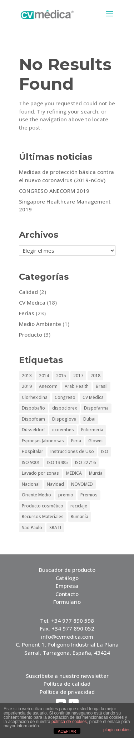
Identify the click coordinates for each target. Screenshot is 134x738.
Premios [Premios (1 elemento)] (89, 495)
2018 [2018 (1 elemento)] (95, 376)
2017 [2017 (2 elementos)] (78, 376)
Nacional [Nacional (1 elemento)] (31, 484)
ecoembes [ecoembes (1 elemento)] (63, 430)
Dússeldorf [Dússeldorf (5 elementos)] (33, 430)
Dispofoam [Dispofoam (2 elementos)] (33, 419)
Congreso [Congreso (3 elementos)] (65, 397)
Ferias (26, 313)
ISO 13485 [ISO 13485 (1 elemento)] (57, 462)
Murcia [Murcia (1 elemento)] (96, 473)
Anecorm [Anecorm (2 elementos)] (48, 386)
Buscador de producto (67, 569)
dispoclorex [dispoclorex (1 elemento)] (64, 408)
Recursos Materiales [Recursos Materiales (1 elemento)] (43, 516)
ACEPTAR (67, 731)
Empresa (67, 585)
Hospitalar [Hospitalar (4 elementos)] (32, 451)
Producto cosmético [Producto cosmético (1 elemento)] (42, 506)
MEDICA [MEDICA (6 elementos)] (74, 473)
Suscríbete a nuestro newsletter (67, 675)
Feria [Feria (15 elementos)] (76, 441)
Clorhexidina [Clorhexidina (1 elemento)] (35, 397)
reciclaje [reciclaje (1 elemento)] (78, 506)
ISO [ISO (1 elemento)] (104, 451)
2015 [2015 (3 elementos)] (61, 376)
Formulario (67, 601)
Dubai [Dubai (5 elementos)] (89, 419)
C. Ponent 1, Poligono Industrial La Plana (67, 644)
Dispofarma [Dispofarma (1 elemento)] (96, 408)
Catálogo (67, 577)
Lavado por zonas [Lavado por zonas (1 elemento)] (40, 473)
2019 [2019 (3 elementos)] (27, 386)
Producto (30, 334)
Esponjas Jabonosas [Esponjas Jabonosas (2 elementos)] (43, 441)
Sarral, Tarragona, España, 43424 (67, 652)
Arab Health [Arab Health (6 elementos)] (77, 386)
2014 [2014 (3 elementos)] (44, 376)
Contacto (67, 593)
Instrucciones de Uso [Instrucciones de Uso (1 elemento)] (72, 451)
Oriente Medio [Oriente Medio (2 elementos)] (36, 495)
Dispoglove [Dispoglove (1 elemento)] (64, 419)
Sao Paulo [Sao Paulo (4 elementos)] (32, 527)
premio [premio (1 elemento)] (65, 495)
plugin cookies (116, 729)
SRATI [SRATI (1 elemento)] (55, 527)
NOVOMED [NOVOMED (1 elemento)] (82, 484)
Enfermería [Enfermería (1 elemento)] (92, 430)
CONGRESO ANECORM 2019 (54, 190)
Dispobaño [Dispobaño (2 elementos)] (33, 408)
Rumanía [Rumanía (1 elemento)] (79, 516)
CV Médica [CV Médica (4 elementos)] (93, 397)
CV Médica (32, 302)
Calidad (28, 291)
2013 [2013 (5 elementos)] (27, 376)
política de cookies (69, 721)
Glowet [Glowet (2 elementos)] (95, 441)
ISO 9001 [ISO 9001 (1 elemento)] (31, 462)
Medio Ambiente (40, 323)
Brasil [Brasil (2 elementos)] (102, 386)
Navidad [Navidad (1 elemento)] (55, 484)
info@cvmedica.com (67, 636)
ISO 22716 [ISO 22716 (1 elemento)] (85, 462)
